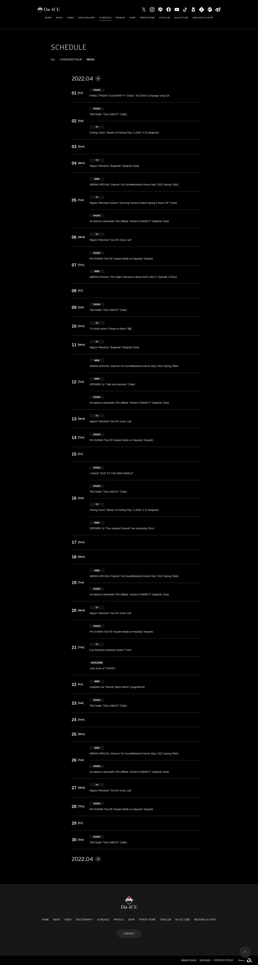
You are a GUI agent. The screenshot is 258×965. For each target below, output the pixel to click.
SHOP (132, 17)
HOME (48, 17)
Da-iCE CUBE (181, 17)
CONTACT (129, 933)
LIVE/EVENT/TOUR (71, 59)
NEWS (59, 17)
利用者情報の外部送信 (223, 960)
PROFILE (120, 17)
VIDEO (70, 17)
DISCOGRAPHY (86, 17)
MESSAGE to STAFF (203, 17)
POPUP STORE (147, 17)
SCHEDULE (105, 17)
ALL (53, 59)
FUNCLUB (164, 17)
